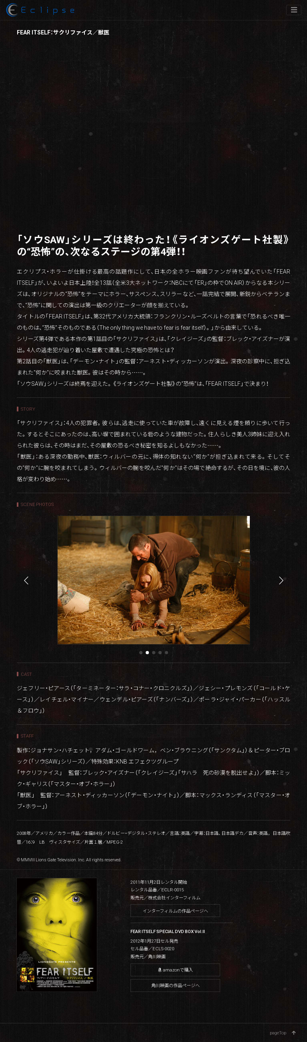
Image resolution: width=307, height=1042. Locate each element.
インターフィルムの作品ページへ (175, 910)
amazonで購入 (175, 969)
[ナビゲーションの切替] (293, 10)
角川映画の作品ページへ (175, 985)
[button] (140, 652)
